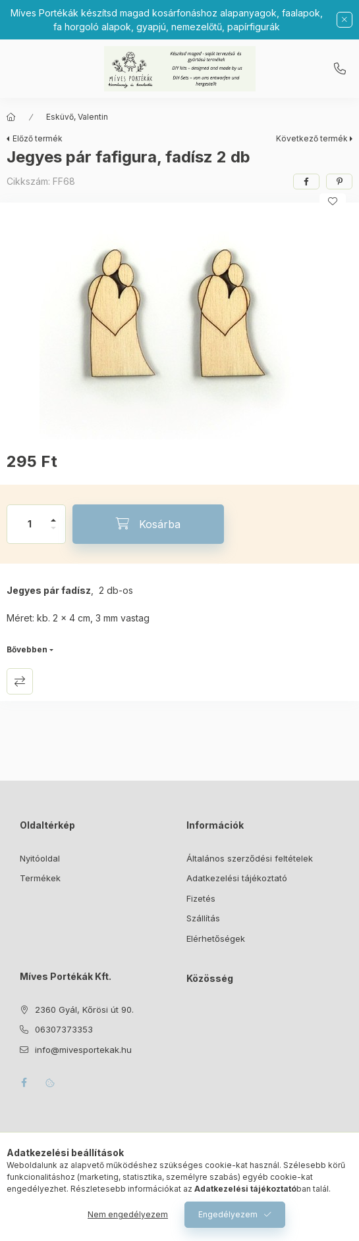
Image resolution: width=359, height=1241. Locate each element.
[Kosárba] (148, 524)
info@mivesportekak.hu (83, 1049)
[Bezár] (344, 20)
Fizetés (200, 898)
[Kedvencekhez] (332, 201)
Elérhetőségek (215, 938)
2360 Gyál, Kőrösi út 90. (84, 1009)
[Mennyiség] (29, 524)
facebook (24, 1082)
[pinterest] (339, 181)
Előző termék (38, 138)
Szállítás (203, 918)
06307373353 (339, 69)
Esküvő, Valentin (77, 117)
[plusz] (53, 514)
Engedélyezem (228, 1214)
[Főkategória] (11, 117)
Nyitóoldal (40, 858)
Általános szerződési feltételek (249, 858)
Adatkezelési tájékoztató (236, 878)
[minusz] (53, 533)
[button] (180, 324)
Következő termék (312, 138)
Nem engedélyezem (128, 1214)
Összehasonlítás (20, 681)
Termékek (40, 878)
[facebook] (306, 181)
